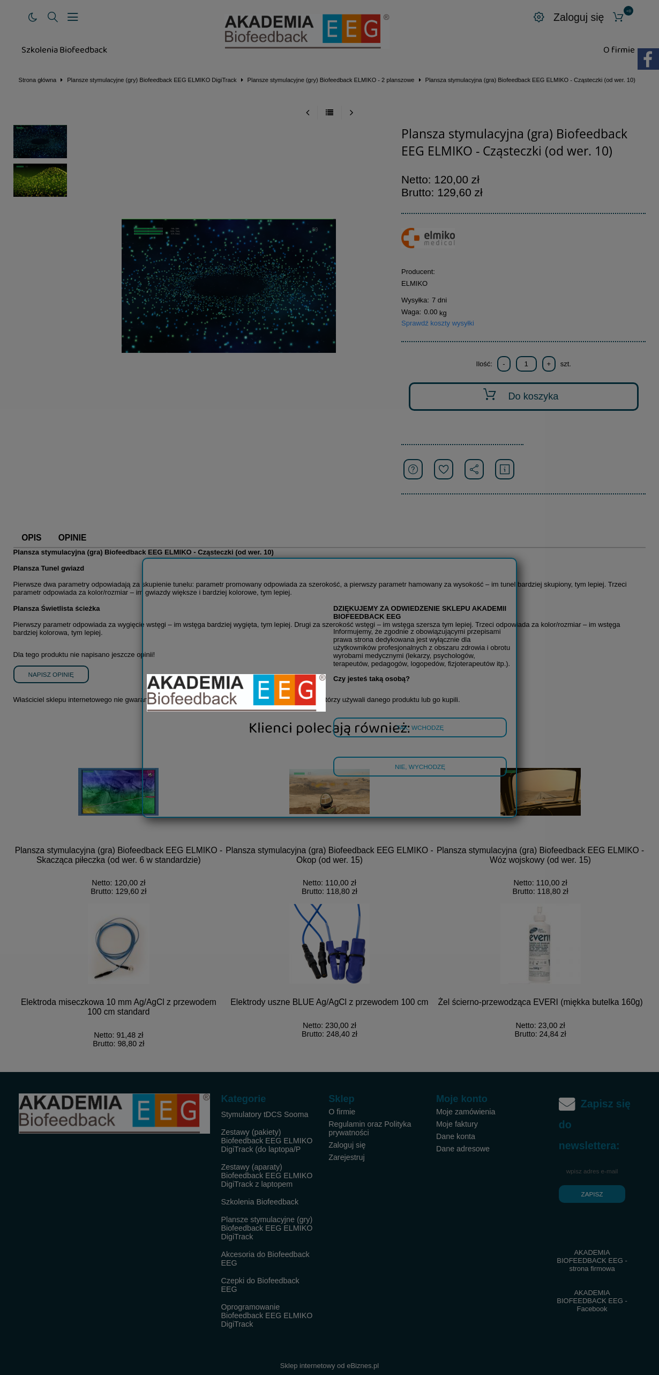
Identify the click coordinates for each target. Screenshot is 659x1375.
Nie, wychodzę (420, 766)
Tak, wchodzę (420, 727)
